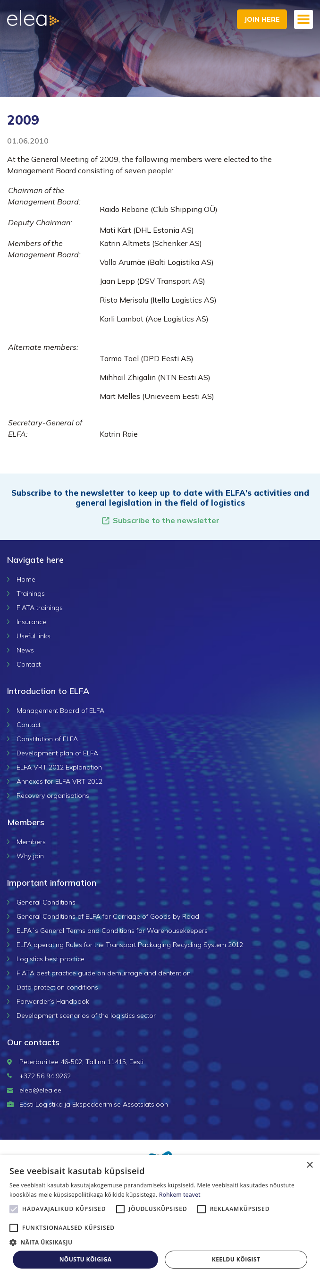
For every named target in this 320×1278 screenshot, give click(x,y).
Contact (29, 664)
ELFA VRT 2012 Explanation (59, 767)
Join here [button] (262, 19)
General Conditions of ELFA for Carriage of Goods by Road (108, 916)
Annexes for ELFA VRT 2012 (59, 781)
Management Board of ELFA (60, 710)
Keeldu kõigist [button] (236, 1259)
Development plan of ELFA (57, 753)
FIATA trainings (40, 607)
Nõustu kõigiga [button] (85, 1259)
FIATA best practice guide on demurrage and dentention (104, 973)
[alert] (160, 1216)
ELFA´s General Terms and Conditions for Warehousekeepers (112, 930)
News (25, 650)
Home (26, 579)
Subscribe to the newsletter (160, 520)
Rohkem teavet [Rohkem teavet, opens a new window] (180, 1195)
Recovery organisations (53, 795)
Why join (30, 856)
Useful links (34, 636)
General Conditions (46, 902)
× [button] (309, 1165)
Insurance (31, 622)
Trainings (31, 593)
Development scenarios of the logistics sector (86, 1015)
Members (31, 842)
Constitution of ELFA (47, 739)
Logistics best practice (50, 959)
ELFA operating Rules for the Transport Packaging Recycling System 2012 (130, 944)
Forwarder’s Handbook (53, 1001)
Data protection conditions (57, 987)
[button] (160, 1242)
